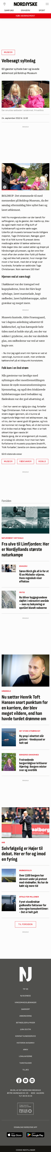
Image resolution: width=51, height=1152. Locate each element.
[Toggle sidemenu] (47, 4)
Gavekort (25, 1009)
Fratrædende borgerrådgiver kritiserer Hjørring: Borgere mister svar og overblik (33, 765)
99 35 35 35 (27, 1096)
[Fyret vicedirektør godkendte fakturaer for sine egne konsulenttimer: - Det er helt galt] (9, 903)
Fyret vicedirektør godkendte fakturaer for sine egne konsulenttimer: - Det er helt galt (33, 907)
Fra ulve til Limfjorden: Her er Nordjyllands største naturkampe (25, 549)
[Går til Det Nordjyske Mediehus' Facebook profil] (19, 1080)
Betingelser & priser (25, 1022)
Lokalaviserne (25, 1056)
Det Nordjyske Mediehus (30, 1090)
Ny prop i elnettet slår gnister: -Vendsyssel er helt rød (32, 739)
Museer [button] (8, 52)
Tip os (25, 989)
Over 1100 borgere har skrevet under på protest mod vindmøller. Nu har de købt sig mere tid (33, 881)
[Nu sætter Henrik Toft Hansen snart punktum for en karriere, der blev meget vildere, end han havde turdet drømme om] (25, 671)
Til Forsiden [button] (25, 924)
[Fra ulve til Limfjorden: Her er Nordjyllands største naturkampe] (25, 520)
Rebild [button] (42, 461)
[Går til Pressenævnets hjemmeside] (25, 1108)
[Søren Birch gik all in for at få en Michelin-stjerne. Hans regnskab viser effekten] (9, 568)
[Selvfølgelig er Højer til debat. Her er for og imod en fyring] (25, 822)
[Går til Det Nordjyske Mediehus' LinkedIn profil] (32, 1080)
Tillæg (25, 1070)
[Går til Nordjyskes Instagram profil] (25, 1080)
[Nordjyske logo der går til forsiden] (25, 4)
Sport (42, 10)
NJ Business (25, 996)
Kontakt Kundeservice (25, 1036)
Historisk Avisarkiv (25, 1043)
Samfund (9, 10)
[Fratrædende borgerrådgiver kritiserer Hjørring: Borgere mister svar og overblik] (9, 762)
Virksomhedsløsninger (25, 1002)
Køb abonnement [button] (25, 16)
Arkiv (25, 1049)
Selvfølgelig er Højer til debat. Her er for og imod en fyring (24, 854)
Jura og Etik (25, 1029)
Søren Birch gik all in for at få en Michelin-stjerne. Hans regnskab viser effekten (34, 576)
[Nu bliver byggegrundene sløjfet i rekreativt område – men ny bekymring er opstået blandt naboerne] (9, 599)
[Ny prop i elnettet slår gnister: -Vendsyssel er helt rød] (9, 737)
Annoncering (25, 1016)
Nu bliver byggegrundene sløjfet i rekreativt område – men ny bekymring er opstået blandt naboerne (34, 603)
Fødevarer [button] (25, 461)
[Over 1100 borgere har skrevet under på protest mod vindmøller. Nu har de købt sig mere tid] (9, 875)
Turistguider (25, 1063)
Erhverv (25, 10)
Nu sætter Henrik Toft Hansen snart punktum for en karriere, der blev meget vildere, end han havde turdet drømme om (25, 708)
